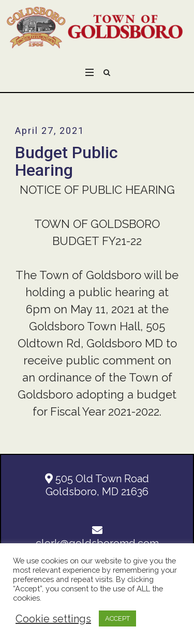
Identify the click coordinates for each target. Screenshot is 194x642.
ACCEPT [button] (117, 618)
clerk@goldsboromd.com (97, 537)
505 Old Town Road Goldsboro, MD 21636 (97, 485)
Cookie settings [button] (53, 618)
